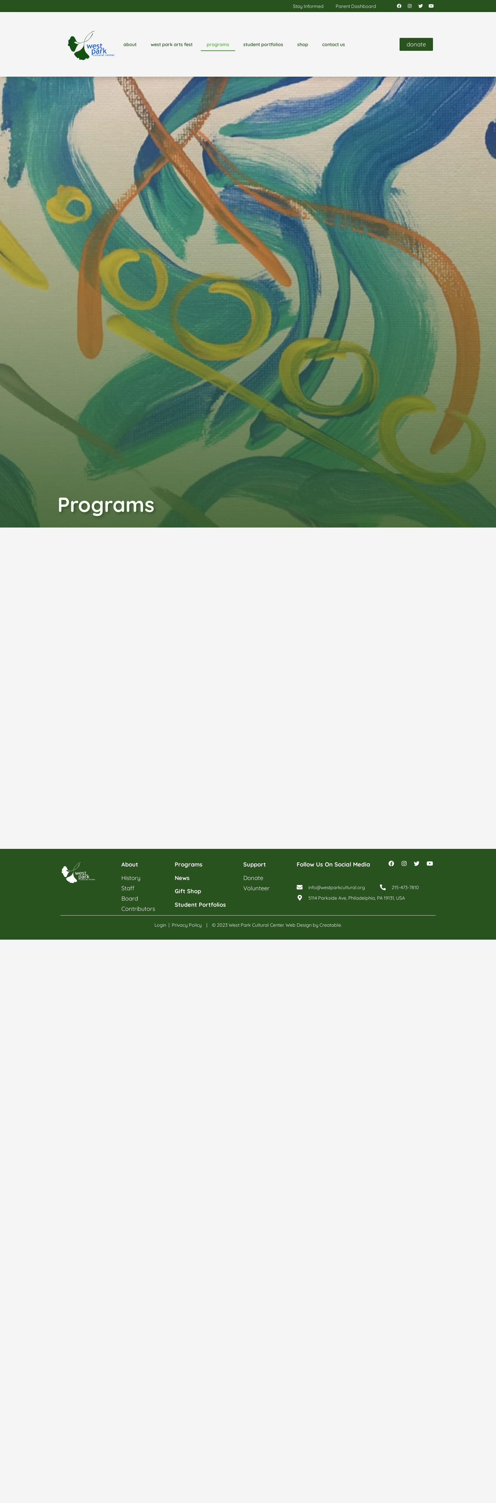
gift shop (188, 891)
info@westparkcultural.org (337, 888)
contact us (333, 45)
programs (218, 45)
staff (127, 888)
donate (253, 877)
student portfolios (263, 45)
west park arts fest (172, 45)
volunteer (256, 888)
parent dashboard (356, 6)
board (129, 898)
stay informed (308, 6)
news (182, 877)
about (130, 45)
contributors (138, 908)
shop (302, 45)
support (254, 864)
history (130, 877)
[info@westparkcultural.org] (300, 888)
